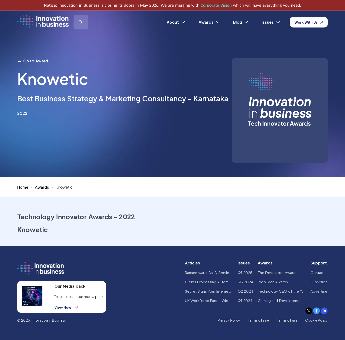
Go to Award (32, 60)
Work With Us (308, 22)
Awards (42, 187)
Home (22, 187)
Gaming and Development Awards (282, 300)
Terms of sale (258, 320)
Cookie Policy (316, 320)
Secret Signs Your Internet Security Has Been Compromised (209, 291)
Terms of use (287, 320)
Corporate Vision (216, 5)
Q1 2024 (245, 300)
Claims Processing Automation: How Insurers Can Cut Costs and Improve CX (209, 282)
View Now (66, 307)
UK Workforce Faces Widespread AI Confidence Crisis (209, 300)
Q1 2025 (245, 272)
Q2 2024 (245, 291)
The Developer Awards (278, 272)
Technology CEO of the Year (282, 291)
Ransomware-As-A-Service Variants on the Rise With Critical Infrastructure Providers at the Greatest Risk (209, 272)
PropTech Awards (273, 282)
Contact (317, 272)
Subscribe (319, 282)
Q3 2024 (245, 282)
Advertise (318, 291)
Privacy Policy (229, 320)
